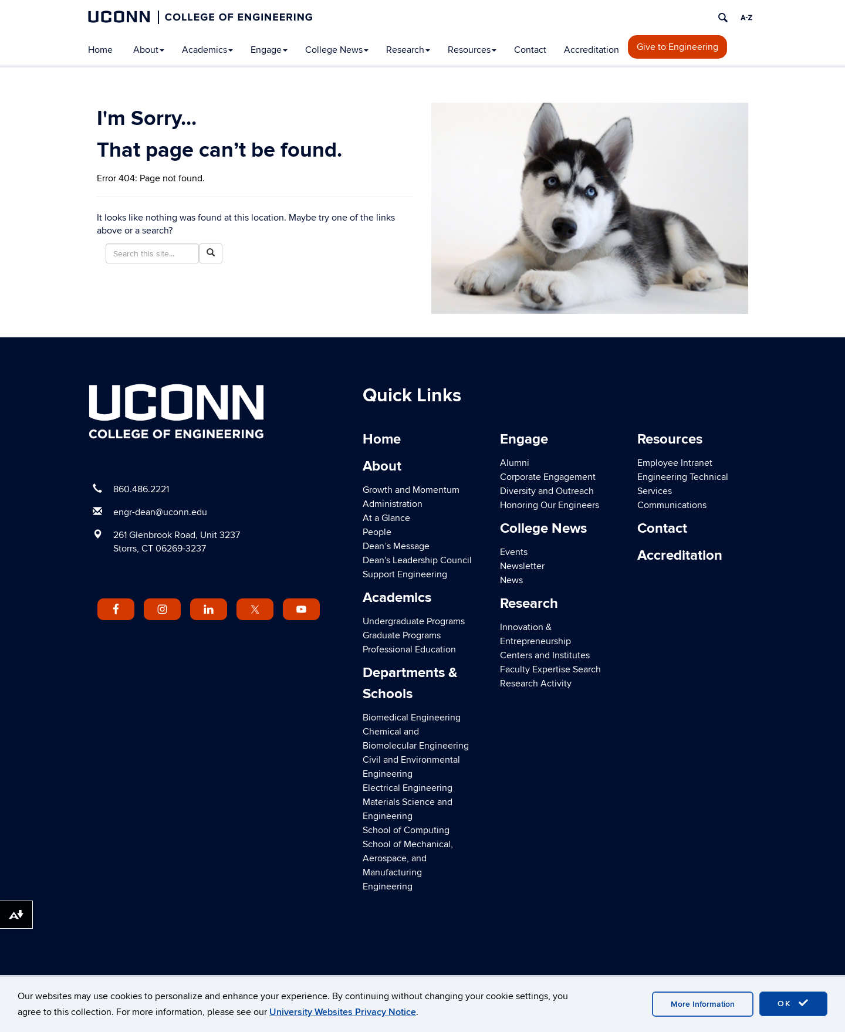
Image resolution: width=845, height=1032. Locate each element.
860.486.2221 (141, 489)
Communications (672, 505)
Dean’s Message (396, 546)
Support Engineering (405, 574)
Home (100, 50)
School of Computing (406, 830)
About (148, 50)
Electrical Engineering (407, 788)
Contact (530, 50)
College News (337, 50)
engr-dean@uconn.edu (160, 512)
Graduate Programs (402, 635)
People (377, 532)
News (511, 580)
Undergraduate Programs (414, 621)
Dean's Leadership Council (417, 560)
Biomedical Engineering (412, 717)
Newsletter (522, 566)
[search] (723, 17)
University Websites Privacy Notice (342, 1012)
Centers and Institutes (545, 655)
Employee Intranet (674, 463)
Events (514, 552)
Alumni (514, 463)
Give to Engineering (677, 47)
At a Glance (386, 518)
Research (408, 50)
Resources (472, 50)
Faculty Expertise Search (550, 669)
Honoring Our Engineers (549, 505)
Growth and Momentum (411, 490)
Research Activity (536, 683)
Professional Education (409, 649)
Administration (392, 504)
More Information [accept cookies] (703, 1004)
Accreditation (591, 50)
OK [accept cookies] (793, 1003)
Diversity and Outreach (547, 491)
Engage (269, 50)
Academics (207, 50)
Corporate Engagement (548, 477)
